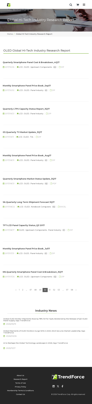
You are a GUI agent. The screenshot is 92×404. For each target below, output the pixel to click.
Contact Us (20, 394)
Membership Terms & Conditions (20, 391)
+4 (54, 207)
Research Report (20, 379)
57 (67, 290)
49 (40, 290)
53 (59, 290)
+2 (55, 67)
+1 (46, 90)
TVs (32, 137)
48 (35, 290)
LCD (21, 67)
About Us (20, 375)
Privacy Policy (20, 387)
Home (10, 34)
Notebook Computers (41, 207)
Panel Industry (37, 90)
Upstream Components (41, 67)
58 (72, 290)
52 (54, 290)
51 (50, 290)
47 (31, 290)
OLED (27, 67)
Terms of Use (20, 383)
